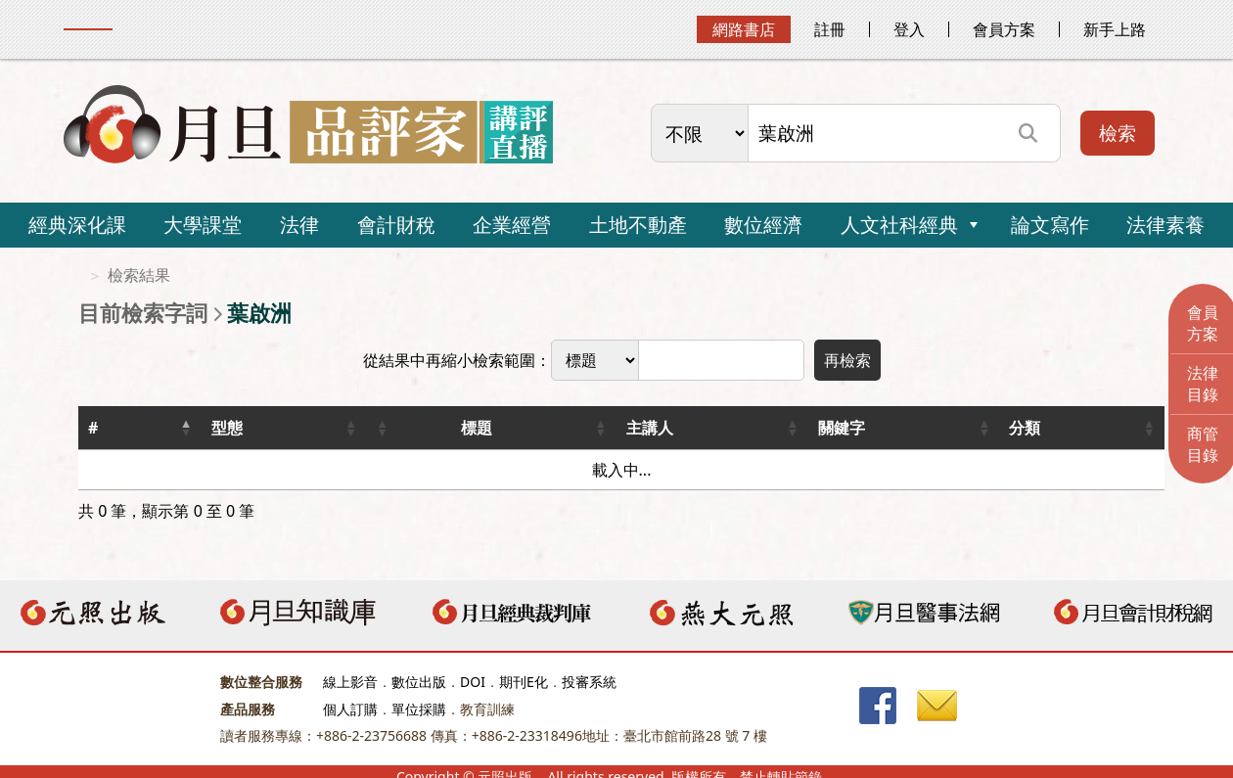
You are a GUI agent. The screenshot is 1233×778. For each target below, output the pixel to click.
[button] (186, 427)
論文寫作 (1050, 224)
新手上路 (1114, 29)
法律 (299, 224)
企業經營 (512, 224)
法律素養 (1165, 224)
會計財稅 (396, 224)
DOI (472, 681)
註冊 (829, 29)
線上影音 (350, 681)
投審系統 (589, 681)
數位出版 (418, 681)
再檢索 (847, 360)
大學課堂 (202, 224)
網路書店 (743, 29)
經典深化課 (77, 224)
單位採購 (418, 709)
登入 (909, 29)
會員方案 (1004, 29)
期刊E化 (523, 681)
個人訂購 (350, 709)
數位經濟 (763, 224)
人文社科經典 (899, 224)
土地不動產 (638, 224)
